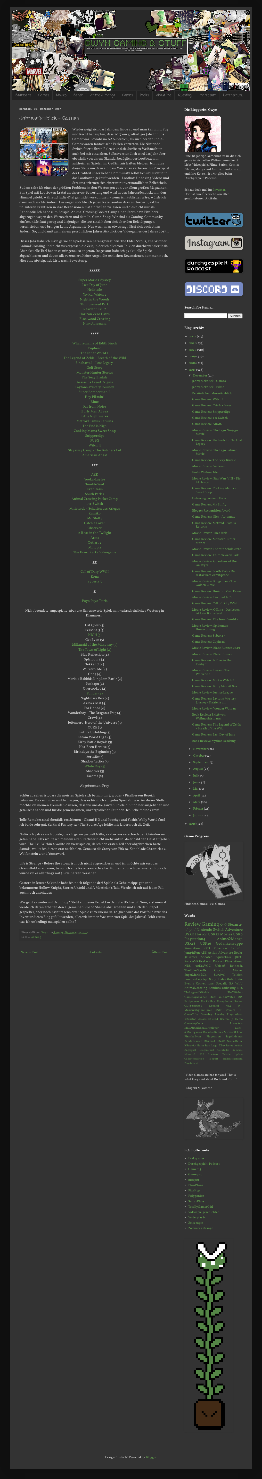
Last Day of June (94, 284)
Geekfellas (223, 1050)
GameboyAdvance (195, 997)
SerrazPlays (196, 1201)
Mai (196, 789)
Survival (219, 975)
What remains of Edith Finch (94, 343)
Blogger (151, 1457)
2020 (193, 350)
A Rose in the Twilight (94, 532)
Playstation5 (191, 1063)
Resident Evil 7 (94, 309)
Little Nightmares (94, 416)
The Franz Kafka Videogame (94, 552)
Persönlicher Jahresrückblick (212, 393)
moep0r (193, 1180)
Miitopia (94, 547)
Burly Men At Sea (94, 411)
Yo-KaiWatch (227, 997)
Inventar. (219, 190)
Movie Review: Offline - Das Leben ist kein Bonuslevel (216, 612)
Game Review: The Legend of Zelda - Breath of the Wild (216, 727)
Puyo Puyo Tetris (94, 600)
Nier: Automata (94, 323)
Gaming (36, 937)
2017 (192, 370)
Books (144, 95)
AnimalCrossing (195, 988)
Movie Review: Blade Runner (212, 654)
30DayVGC (203, 966)
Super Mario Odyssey (94, 280)
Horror (201, 934)
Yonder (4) (95, 693)
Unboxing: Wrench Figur (209, 498)
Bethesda (236, 966)
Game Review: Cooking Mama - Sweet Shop (214, 490)
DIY (240, 997)
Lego (214, 1046)
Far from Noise (94, 406)
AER (94, 474)
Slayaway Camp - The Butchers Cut (94, 450)
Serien (78, 95)
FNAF (221, 1041)
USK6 (238, 934)
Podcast (218, 961)
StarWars (213, 1054)
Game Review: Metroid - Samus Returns (214, 525)
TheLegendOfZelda (196, 992)
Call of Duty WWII (95, 571)
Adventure (234, 929)
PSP (202, 1054)
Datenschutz (233, 95)
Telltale (226, 1054)
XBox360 (190, 1046)
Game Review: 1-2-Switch (210, 418)
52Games (190, 957)
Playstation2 (235, 1015)
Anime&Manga (230, 939)
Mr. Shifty (94, 518)
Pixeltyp (194, 1190)
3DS (204, 953)
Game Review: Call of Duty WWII (215, 603)
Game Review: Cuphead (208, 642)
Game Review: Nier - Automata (213, 517)
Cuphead (94, 348)
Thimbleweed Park (94, 304)
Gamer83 (194, 1169)
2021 (192, 343)
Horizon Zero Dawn (94, 314)
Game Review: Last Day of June (213, 735)
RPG (207, 948)
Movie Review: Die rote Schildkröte (216, 549)
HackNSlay (208, 1001)
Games (43, 95)
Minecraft (189, 1054)
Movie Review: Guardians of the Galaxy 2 (214, 563)
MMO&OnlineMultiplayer (201, 1028)
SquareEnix (223, 957)
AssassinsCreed (208, 1019)
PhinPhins (195, 1185)
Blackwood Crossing (94, 318)
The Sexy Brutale (94, 377)
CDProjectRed (193, 1006)
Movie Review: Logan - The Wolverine (211, 672)
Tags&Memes (234, 1037)
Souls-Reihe (235, 1041)
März (197, 802)
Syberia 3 (95, 581)
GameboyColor (193, 1024)
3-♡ (192, 929)
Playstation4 (194, 939)
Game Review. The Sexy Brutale (214, 460)
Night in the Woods (94, 299)
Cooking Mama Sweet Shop (95, 430)
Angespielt (190, 1050)
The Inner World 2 (95, 353)
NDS (187, 966)
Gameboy (207, 1015)
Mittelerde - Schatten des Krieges (94, 508)
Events (189, 984)
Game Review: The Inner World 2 (215, 619)
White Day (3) (94, 766)
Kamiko (95, 513)
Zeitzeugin (195, 1223)
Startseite (23, 95)
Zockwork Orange (200, 1228)
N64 (228, 1006)
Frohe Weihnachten (206, 472)
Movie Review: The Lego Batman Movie (214, 452)
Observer (95, 528)
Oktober (199, 756)
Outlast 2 (94, 542)
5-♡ (223, 924)
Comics (127, 95)
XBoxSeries (226, 1046)
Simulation (192, 948)
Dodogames (196, 1158)
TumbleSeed (94, 484)
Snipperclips (94, 435)
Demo (239, 1019)
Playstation (213, 1037)
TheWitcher (235, 992)
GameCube (191, 1015)
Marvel (238, 970)
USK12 (213, 934)
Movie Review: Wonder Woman (214, 709)
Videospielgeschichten (204, 1212)
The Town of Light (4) (94, 649)
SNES (218, 1010)
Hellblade (94, 289)
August (198, 769)
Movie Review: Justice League (212, 693)
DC (240, 1010)
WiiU (239, 984)
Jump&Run (192, 953)
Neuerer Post (30, 952)
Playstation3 (234, 961)
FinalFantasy (193, 979)
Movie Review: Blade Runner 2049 (216, 648)
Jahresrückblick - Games (209, 381)
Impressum (207, 95)
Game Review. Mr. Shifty (209, 505)
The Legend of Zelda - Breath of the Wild (95, 358)
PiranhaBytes (192, 1037)
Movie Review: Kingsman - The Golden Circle (214, 583)
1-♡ (209, 961)
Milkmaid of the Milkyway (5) (94, 644)
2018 (192, 363)
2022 (193, 336)
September (201, 762)
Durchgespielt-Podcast (204, 1164)
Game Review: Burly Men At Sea (214, 686)
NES (240, 988)
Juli (195, 776)
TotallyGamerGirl (200, 1207)
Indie (239, 979)
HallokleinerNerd (233, 1059)
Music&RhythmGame (198, 1010)
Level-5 (220, 1015)
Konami (214, 1006)
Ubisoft (220, 966)
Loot (240, 1032)
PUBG (94, 440)
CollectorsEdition (194, 1059)
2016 (192, 824)
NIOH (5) (94, 635)
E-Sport (213, 1059)
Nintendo (204, 929)
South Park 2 (95, 494)
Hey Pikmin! (95, 396)
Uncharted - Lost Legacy (94, 362)
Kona (95, 576)
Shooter (206, 957)
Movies (61, 95)
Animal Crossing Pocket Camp (95, 498)
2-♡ (237, 948)
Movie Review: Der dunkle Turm (214, 597)
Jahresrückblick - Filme (208, 387)
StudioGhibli (226, 979)
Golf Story (95, 367)
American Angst (94, 455)
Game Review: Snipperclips (211, 412)
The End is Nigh (94, 426)
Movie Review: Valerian (208, 466)
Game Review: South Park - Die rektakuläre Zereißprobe (213, 573)
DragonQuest (206, 1050)
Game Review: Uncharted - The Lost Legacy (217, 442)
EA (231, 984)
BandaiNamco (193, 1041)
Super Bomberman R (95, 392)
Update (239, 1054)
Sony (212, 979)
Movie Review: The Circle (209, 533)
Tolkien (237, 975)
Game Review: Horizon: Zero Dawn (216, 591)
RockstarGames (213, 1032)
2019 (192, 356)
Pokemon (220, 948)
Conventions (205, 984)
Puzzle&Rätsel (194, 961)
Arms (94, 537)
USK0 (189, 934)
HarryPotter (224, 1001)
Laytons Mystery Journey (94, 387)
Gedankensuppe (229, 943)
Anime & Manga (102, 95)
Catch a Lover (94, 523)
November (200, 749)
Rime (94, 401)
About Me (163, 95)
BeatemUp (226, 1019)
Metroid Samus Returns (94, 421)
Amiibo (238, 1046)
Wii (240, 1006)
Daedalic (221, 984)
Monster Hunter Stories (94, 372)
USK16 (205, 943)
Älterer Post (160, 952)
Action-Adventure (220, 953)
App (205, 979)
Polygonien (196, 1196)
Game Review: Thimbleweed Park (215, 555)
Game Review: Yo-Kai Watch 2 (213, 680)
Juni (196, 782)
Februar (198, 809)
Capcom (219, 970)
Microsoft (230, 1032)
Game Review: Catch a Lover (211, 405)
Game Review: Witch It (208, 399)
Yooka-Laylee (94, 479)
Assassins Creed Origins (95, 382)
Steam (233, 924)
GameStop (203, 1046)
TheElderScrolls (195, 970)
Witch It (95, 445)
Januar (198, 815)
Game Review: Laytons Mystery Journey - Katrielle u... (214, 701)
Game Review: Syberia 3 (208, 636)
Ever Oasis (95, 489)
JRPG (239, 957)
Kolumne (237, 1050)
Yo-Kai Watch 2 (94, 294)
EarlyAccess (191, 1001)
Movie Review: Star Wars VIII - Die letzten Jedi (216, 481)
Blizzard (209, 1041)
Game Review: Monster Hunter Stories (213, 541)
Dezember (200, 376)
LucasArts (236, 1024)
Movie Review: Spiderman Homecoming (210, 628)
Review (192, 924)
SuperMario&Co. (195, 975)
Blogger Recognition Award (211, 511)
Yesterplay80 (197, 1217)
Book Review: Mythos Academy (214, 741)
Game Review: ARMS (207, 424)
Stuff (213, 997)
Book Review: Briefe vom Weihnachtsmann (209, 717)
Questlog (185, 95)
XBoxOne (190, 1019)
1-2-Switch (94, 503)
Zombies (215, 988)
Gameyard (195, 1174)
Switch (218, 929)
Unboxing (229, 988)
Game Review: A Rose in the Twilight (211, 662)
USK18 (189, 943)
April (197, 796)
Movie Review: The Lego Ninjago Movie (215, 432)
